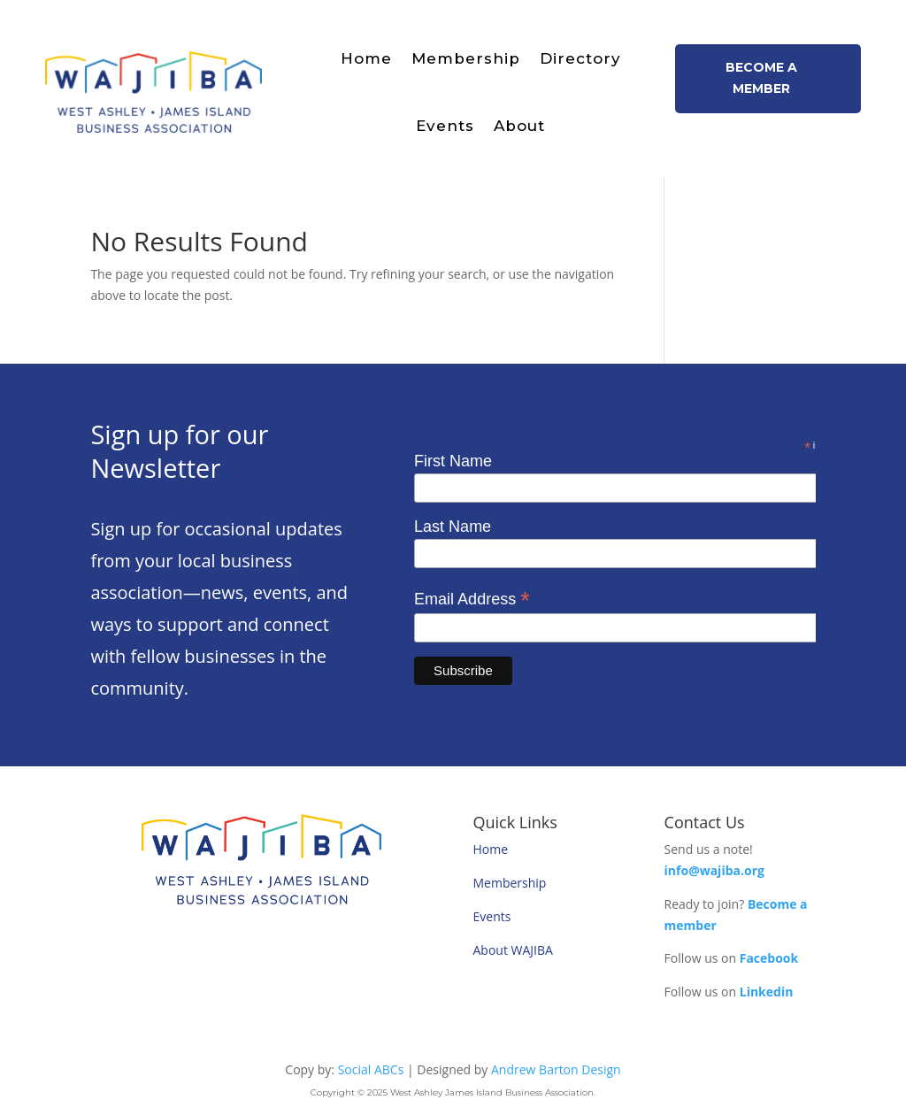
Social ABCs (371, 1069)
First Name (453, 461)
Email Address (472, 599)
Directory (580, 58)
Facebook (769, 958)
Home (366, 58)
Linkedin (767, 991)
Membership (465, 58)
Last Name (452, 526)
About (519, 126)
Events (445, 126)
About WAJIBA (513, 950)
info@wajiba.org (714, 870)
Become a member (761, 77)
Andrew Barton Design (556, 1069)
